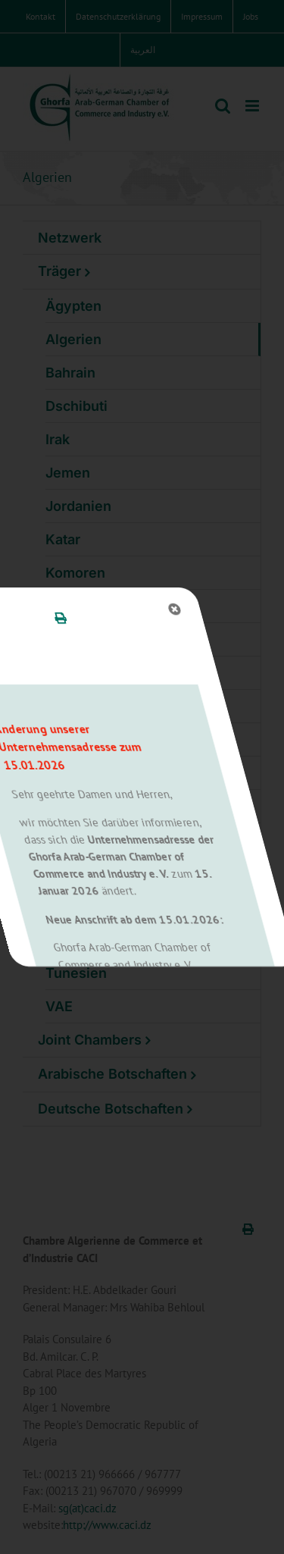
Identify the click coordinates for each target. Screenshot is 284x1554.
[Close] (112, 609)
